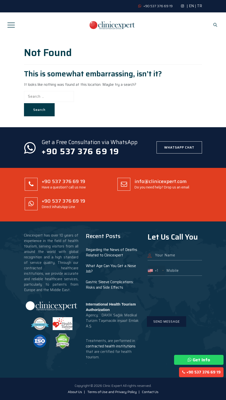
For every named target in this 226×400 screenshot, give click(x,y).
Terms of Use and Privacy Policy (112, 392)
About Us (75, 392)
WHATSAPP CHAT (179, 147)
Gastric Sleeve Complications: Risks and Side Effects (110, 284)
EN (191, 6)
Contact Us (150, 392)
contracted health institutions (111, 346)
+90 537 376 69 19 (201, 372)
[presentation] (185, 293)
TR (199, 6)
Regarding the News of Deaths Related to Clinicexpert (111, 252)
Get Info (199, 359)
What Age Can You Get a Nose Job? (111, 268)
